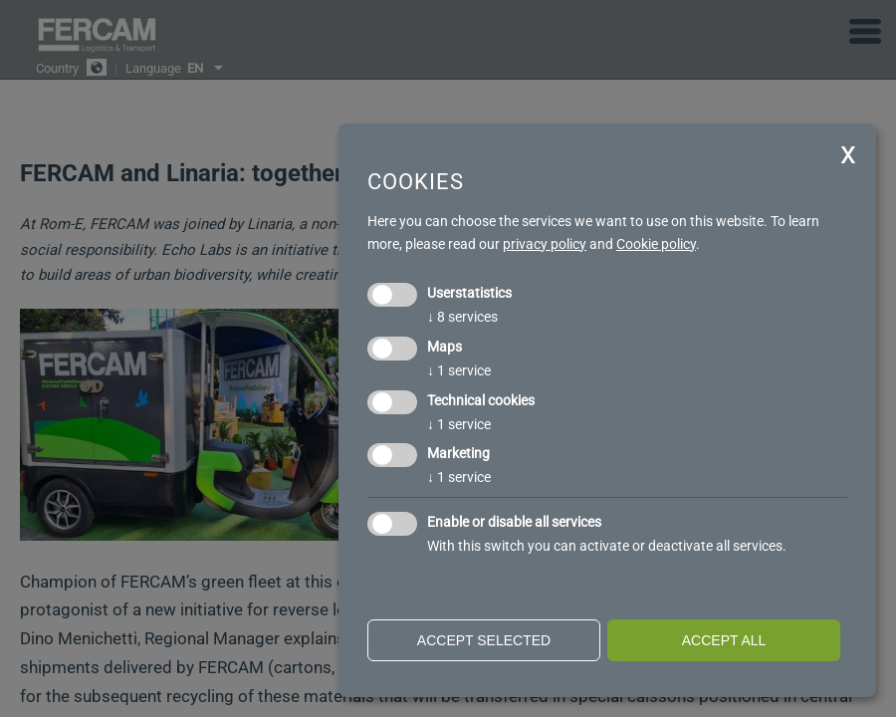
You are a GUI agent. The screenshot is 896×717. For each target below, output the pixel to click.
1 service (459, 370)
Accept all (724, 640)
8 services (462, 317)
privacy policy (544, 244)
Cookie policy (656, 244)
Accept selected (484, 640)
